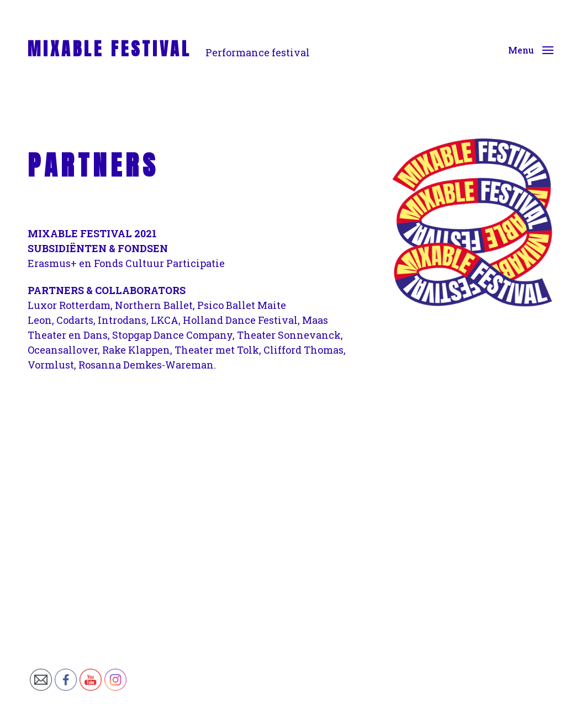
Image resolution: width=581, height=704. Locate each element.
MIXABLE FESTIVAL (110, 49)
